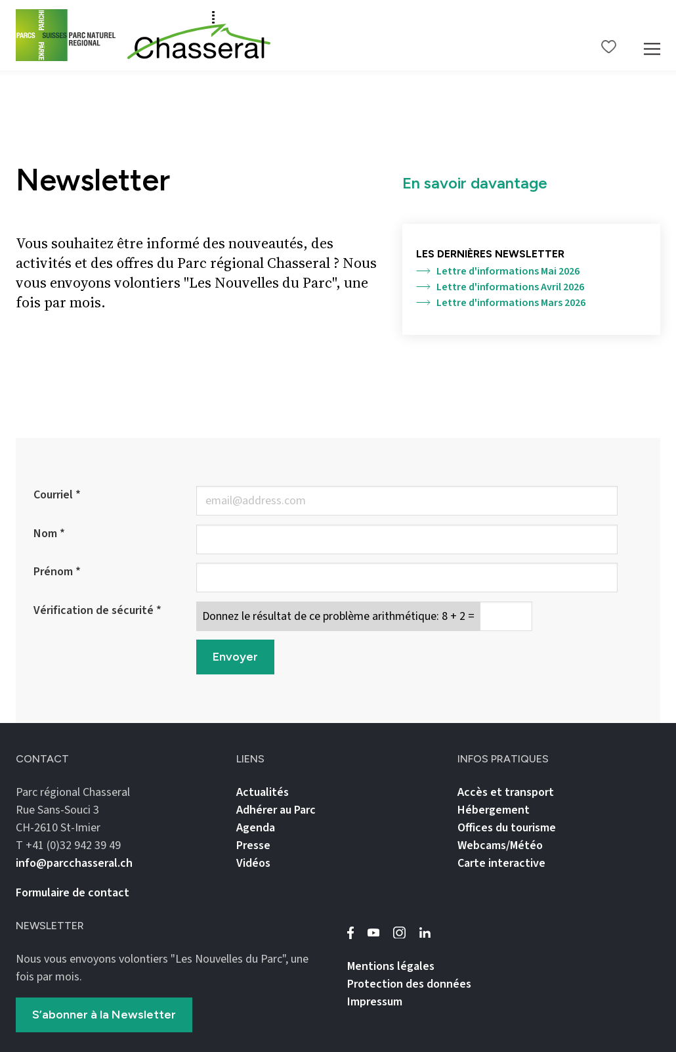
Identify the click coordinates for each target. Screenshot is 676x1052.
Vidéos (253, 863)
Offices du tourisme (506, 828)
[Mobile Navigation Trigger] (652, 35)
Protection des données (409, 984)
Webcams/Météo (500, 845)
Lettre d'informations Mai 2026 (498, 271)
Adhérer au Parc (276, 810)
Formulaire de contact (72, 893)
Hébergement (493, 810)
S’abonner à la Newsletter (104, 1014)
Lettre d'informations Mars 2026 (500, 303)
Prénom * (57, 571)
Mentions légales (390, 966)
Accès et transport (505, 792)
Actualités (262, 792)
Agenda (255, 828)
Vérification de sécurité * (97, 610)
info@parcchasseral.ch (74, 863)
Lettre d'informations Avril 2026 (500, 287)
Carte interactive (501, 863)
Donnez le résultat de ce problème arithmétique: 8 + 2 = (338, 616)
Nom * (49, 533)
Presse (253, 845)
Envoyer (235, 656)
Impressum (374, 1002)
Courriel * (57, 495)
